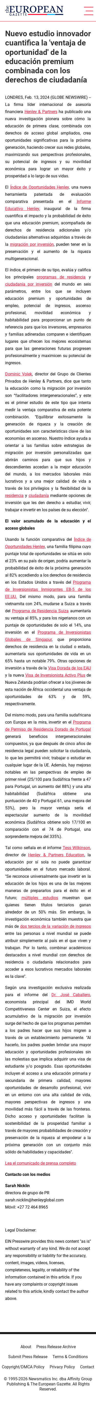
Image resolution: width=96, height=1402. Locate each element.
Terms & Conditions (70, 1356)
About (25, 1346)
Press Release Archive (56, 1346)
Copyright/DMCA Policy (23, 1366)
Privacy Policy (62, 1366)
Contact (87, 1366)
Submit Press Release (27, 1356)
